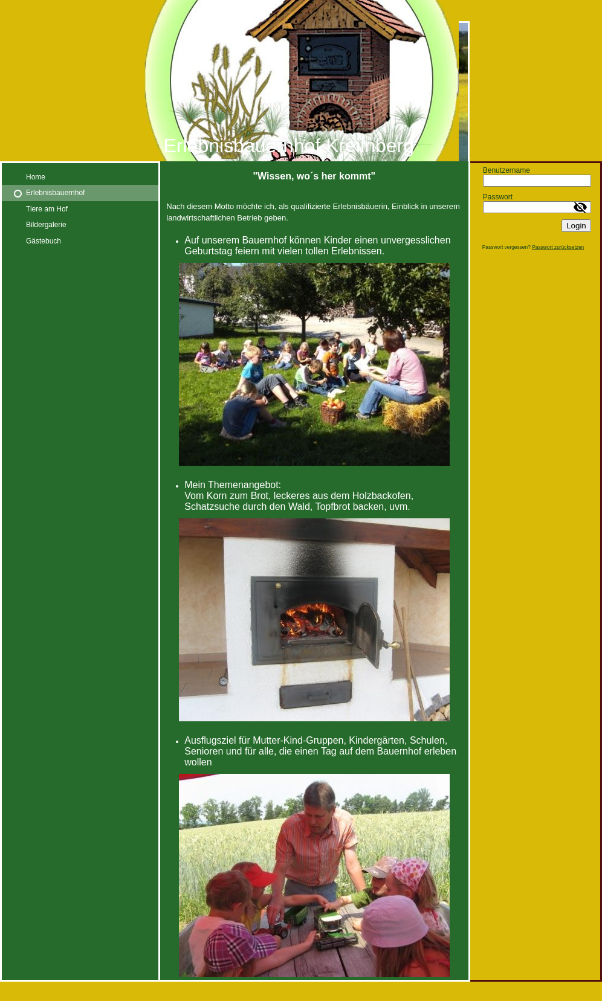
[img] (301, 80)
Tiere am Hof (47, 209)
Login (576, 225)
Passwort (498, 197)
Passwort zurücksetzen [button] (558, 247)
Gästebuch (43, 241)
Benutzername (506, 170)
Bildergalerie (46, 224)
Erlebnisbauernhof (55, 192)
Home (35, 177)
